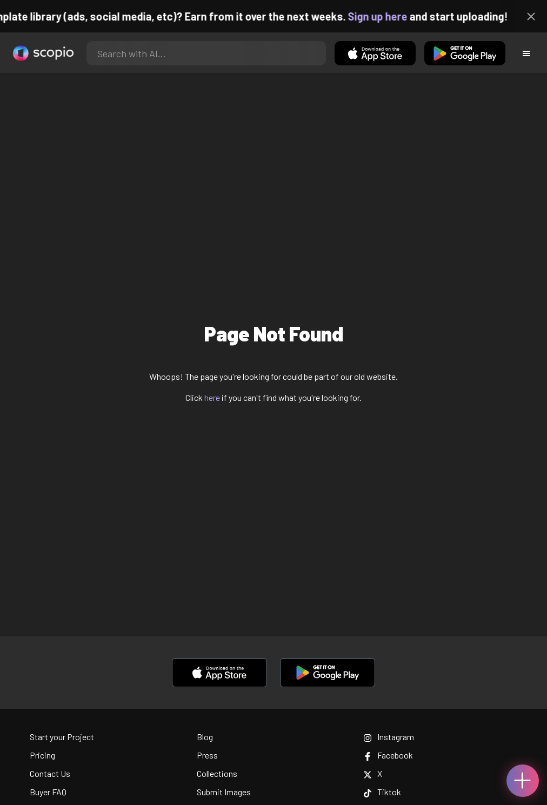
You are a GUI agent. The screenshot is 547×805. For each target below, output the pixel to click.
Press (207, 755)
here (212, 397)
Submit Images (224, 792)
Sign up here (386, 16)
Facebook (388, 755)
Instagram (388, 737)
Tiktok (382, 792)
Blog (205, 737)
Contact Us (50, 773)
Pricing (42, 755)
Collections (217, 773)
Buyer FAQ (48, 792)
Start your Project (62, 737)
